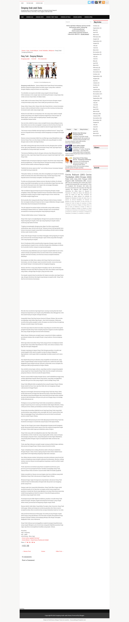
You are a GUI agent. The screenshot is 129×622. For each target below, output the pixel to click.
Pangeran (85, 189)
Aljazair (67, 199)
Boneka (68, 205)
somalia (87, 213)
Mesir (88, 206)
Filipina (79, 205)
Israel (71, 206)
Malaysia (51, 50)
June (94, 48)
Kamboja (77, 206)
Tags (75, 129)
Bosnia (74, 205)
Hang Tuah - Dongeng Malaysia (32, 56)
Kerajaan (79, 186)
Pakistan (69, 210)
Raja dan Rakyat (76, 201)
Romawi (69, 211)
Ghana (80, 193)
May (94, 30)
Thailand (67, 203)
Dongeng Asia (29, 17)
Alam (66, 194)
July (94, 45)
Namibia (85, 208)
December (96, 72)
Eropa (83, 177)
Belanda (74, 184)
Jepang (67, 189)
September (96, 28)
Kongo (82, 206)
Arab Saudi (83, 184)
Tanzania (67, 193)
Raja (88, 188)
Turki (73, 203)
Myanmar (67, 201)
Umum (77, 203)
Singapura (87, 211)
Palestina (75, 210)
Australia (87, 196)
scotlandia (80, 213)
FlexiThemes (51, 620)
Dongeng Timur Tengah (52, 17)
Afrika (83, 182)
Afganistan (68, 191)
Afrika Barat (77, 191)
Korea (79, 198)
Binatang (75, 182)
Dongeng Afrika (88, 17)
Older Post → (60, 551)
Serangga (80, 211)
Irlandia (74, 198)
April (94, 32)
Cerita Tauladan (43, 50)
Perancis (68, 188)
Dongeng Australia (65, 17)
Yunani (84, 179)
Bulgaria (67, 198)
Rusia (74, 188)
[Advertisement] (42, 33)
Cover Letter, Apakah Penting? (30, 538)
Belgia (89, 203)
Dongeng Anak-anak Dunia (31, 7)
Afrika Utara (87, 198)
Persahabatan (82, 210)
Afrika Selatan (78, 196)
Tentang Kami (29, 3)
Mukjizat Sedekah (76, 208)
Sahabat (75, 211)
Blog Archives (84, 129)
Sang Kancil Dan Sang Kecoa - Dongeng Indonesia (82, 158)
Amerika (81, 188)
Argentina (84, 203)
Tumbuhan (67, 213)
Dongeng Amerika (77, 17)
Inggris (68, 181)
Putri (90, 184)
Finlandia (87, 199)
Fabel (67, 179)
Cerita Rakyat (34, 50)
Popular (69, 129)
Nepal (90, 208)
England (70, 186)
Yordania (74, 213)
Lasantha (66, 620)
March (95, 34)
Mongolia (67, 208)
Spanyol (87, 191)
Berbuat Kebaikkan (77, 199)
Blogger (82, 615)
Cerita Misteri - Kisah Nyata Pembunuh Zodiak (35, 540)
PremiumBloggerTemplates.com (78, 620)
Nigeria (76, 189)
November (96, 52)
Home (22, 3)
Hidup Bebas (86, 205)
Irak (66, 206)
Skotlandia (68, 196)
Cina (69, 182)
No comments (42, 59)
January (95, 70)
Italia (74, 193)
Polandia (89, 210)
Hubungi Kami (39, 3)
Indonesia (79, 181)
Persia (72, 194)
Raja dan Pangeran (83, 194)
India (87, 186)
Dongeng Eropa (39, 17)
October (95, 26)
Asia (27, 50)
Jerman (89, 181)
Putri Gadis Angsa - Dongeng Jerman (79, 146)
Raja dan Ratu (86, 201)
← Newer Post (26, 551)
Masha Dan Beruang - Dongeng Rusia (80, 133)
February (95, 37)
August (95, 39)
